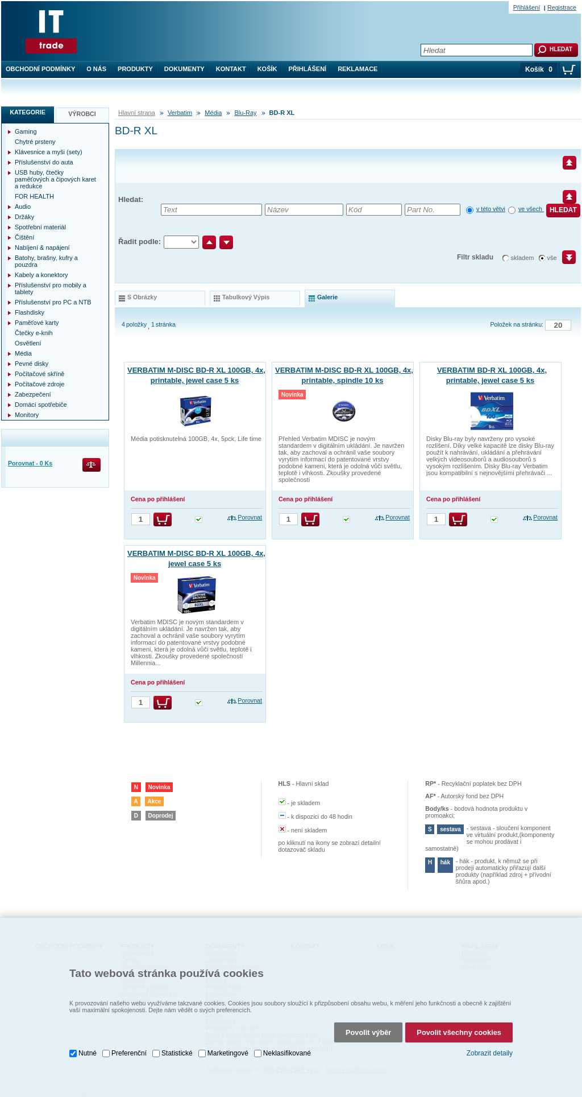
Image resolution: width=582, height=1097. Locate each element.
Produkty (135, 68)
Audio (23, 206)
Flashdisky (29, 312)
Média (213, 112)
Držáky (24, 216)
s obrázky (142, 297)
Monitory (27, 414)
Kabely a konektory (41, 274)
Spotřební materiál (40, 227)
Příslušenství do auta (44, 162)
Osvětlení (28, 343)
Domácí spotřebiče (41, 404)
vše (552, 257)
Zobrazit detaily (490, 1051)
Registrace (561, 7)
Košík (267, 68)
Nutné (87, 1051)
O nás (96, 68)
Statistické (177, 1051)
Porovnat (250, 517)
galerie (327, 297)
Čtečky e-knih (34, 332)
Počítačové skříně (39, 373)
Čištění (24, 237)
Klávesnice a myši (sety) (48, 152)
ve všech (531, 208)
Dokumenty (184, 68)
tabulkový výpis (245, 297)
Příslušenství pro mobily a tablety (50, 288)
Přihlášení (308, 68)
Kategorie (27, 112)
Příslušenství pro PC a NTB (53, 302)
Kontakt (231, 68)
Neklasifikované (287, 1051)
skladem (522, 257)
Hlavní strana (136, 112)
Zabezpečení (33, 394)
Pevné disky (31, 363)
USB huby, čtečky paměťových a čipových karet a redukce (55, 179)
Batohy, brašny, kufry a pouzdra (46, 261)
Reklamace (357, 68)
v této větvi (490, 208)
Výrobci (82, 113)
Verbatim (180, 112)
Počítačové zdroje (39, 384)
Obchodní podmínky (40, 68)
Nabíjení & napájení (42, 247)
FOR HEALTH (34, 196)
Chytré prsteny (35, 141)
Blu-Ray (245, 112)
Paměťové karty (37, 322)
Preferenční (129, 1051)
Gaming (26, 131)
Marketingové (227, 1051)
